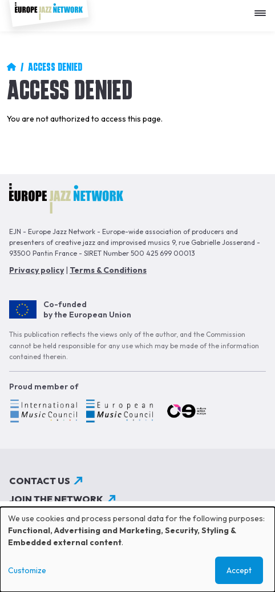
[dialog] (137, 549)
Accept (239, 570)
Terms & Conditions (108, 270)
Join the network (56, 499)
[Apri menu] (263, 9)
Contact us (39, 480)
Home (11, 66)
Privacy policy (36, 270)
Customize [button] (27, 570)
